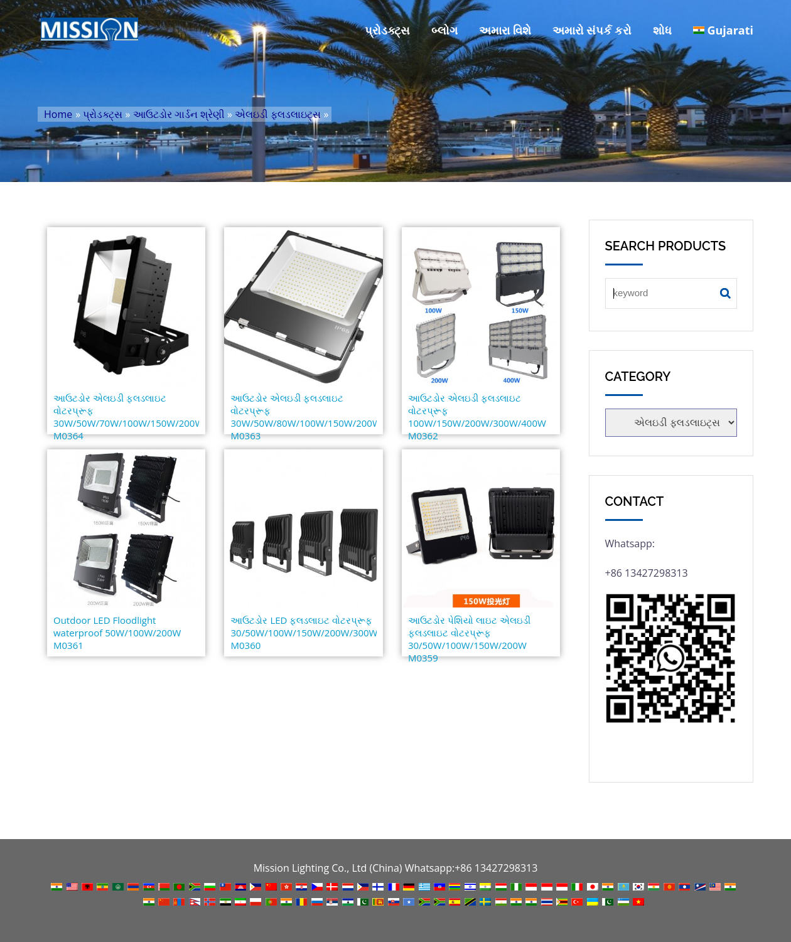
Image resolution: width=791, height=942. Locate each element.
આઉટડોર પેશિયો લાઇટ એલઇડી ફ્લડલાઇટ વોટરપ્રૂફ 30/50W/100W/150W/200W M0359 (469, 639)
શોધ (662, 30)
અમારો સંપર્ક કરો (592, 30)
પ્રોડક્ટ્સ (387, 30)
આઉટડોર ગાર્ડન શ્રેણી (179, 114)
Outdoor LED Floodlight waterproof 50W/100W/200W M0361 (117, 632)
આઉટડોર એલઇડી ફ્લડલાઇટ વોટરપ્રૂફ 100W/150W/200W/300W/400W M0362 (477, 417)
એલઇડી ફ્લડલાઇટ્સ (278, 114)
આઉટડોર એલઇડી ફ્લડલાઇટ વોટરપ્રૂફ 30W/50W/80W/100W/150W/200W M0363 (303, 417)
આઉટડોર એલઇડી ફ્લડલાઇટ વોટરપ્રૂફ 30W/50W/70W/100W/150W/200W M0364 (126, 417)
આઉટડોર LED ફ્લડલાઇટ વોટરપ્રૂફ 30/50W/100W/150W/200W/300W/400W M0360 (303, 632)
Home (58, 114)
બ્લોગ (444, 30)
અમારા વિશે (505, 30)
